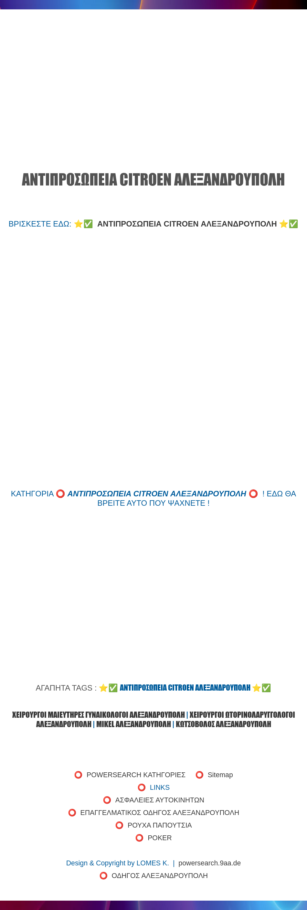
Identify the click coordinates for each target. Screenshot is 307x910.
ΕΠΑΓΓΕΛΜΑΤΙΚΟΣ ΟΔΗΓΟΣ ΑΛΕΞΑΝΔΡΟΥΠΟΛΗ (159, 813)
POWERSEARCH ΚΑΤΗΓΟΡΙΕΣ (136, 775)
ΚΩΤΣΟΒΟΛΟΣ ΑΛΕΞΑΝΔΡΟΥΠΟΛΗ (223, 724)
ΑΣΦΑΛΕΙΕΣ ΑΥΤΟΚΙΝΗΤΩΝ (159, 800)
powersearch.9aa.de (209, 863)
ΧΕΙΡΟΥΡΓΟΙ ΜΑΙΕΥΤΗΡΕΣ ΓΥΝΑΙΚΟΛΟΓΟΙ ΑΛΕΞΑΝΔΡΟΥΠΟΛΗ (98, 714)
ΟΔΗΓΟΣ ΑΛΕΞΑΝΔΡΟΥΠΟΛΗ (160, 876)
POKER (160, 838)
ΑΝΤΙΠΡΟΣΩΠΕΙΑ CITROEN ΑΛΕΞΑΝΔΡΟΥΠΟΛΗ (187, 223)
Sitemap (220, 775)
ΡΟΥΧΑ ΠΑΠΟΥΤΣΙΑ (160, 825)
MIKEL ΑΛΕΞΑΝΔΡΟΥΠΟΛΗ (133, 724)
